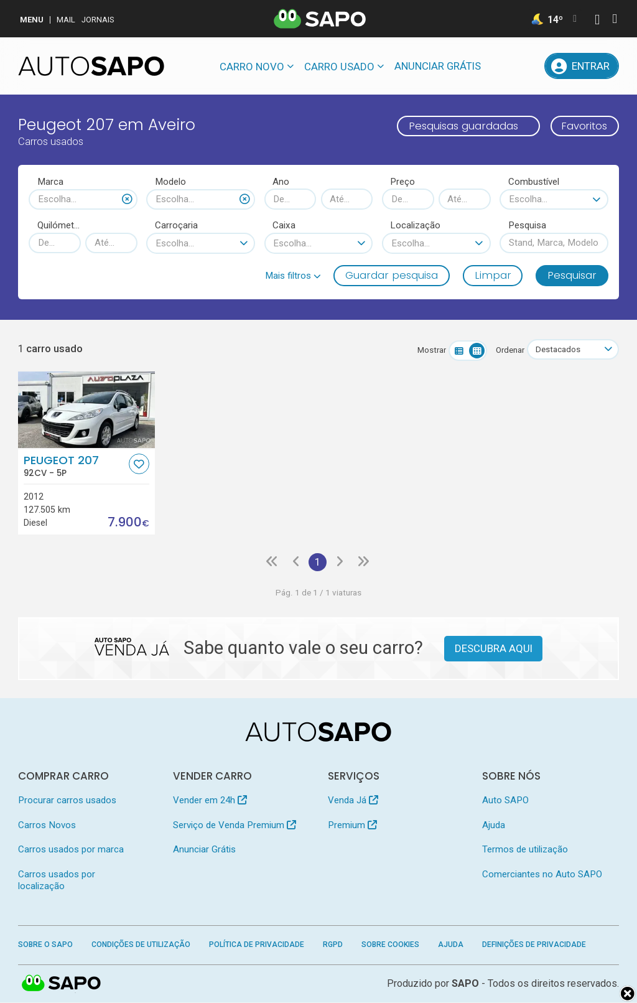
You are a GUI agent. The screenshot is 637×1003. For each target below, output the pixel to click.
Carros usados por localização (56, 880)
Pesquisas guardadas (461, 125)
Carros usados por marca (71, 850)
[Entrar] (581, 66)
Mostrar (431, 350)
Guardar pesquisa (391, 275)
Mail (66, 20)
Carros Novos (47, 825)
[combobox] (83, 199)
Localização (415, 225)
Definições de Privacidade (534, 945)
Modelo (170, 181)
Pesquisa (527, 225)
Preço (402, 181)
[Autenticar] (597, 21)
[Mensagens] (500, 66)
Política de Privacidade (256, 945)
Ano (280, 181)
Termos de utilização (525, 850)
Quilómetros (59, 225)
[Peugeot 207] (86, 409)
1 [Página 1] (317, 562)
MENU (32, 20)
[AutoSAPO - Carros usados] (91, 66)
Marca (50, 181)
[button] (293, 275)
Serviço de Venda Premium (234, 825)
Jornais (97, 20)
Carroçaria (176, 225)
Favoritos (583, 125)
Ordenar (509, 350)
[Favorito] (139, 464)
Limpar (493, 275)
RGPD (333, 945)
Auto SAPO (505, 800)
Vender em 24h (210, 800)
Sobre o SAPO (45, 945)
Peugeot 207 (75, 466)
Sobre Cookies (390, 945)
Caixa (283, 225)
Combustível (533, 181)
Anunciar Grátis (437, 66)
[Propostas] (529, 66)
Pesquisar (572, 275)
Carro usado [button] (339, 66)
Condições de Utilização (140, 945)
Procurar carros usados (67, 800)
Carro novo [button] (252, 66)
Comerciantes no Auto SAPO (542, 874)
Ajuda (493, 825)
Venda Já (353, 800)
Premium (352, 825)
